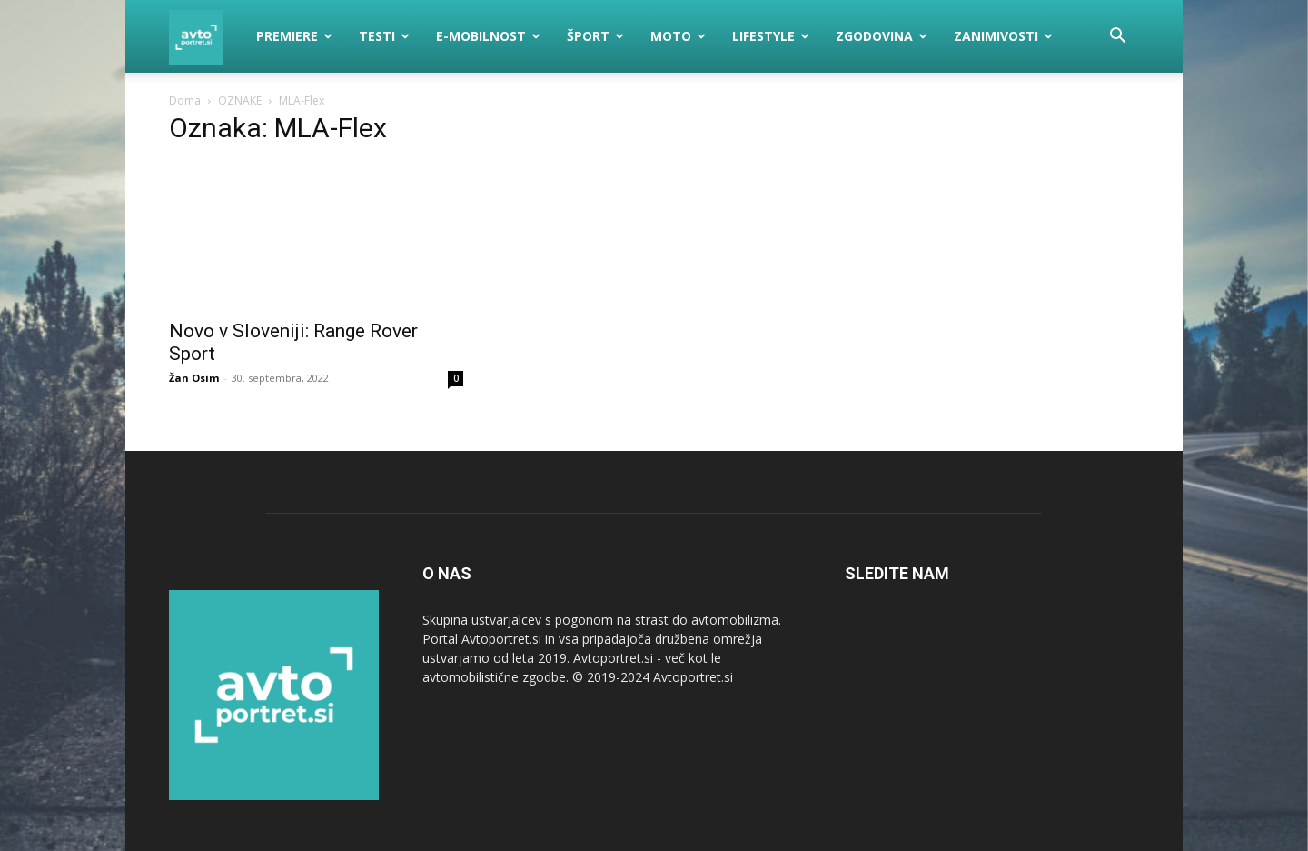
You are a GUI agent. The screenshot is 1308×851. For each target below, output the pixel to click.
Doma (185, 100)
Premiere (294, 36)
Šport (595, 36)
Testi (384, 36)
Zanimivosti (1003, 36)
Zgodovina (881, 36)
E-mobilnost (488, 36)
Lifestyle (770, 36)
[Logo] (206, 36)
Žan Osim (194, 378)
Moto (678, 36)
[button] (1117, 37)
